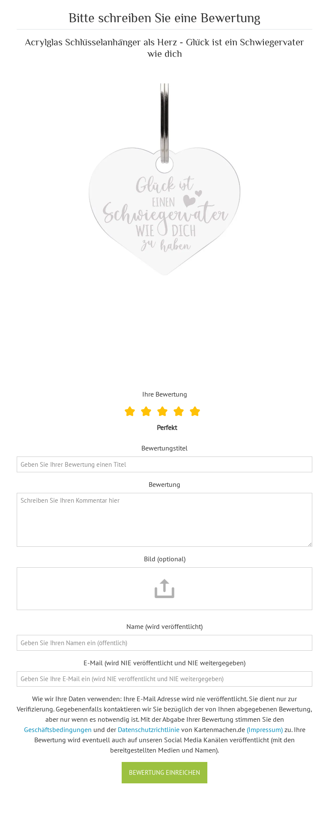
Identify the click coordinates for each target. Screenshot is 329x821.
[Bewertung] (164, 520)
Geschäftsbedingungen (58, 729)
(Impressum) (265, 729)
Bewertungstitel (164, 448)
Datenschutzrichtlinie (148, 729)
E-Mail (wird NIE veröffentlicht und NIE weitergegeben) (164, 662)
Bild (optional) (164, 558)
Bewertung (164, 484)
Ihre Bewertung (164, 394)
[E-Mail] (164, 679)
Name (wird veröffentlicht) (164, 626)
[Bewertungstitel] (164, 464)
